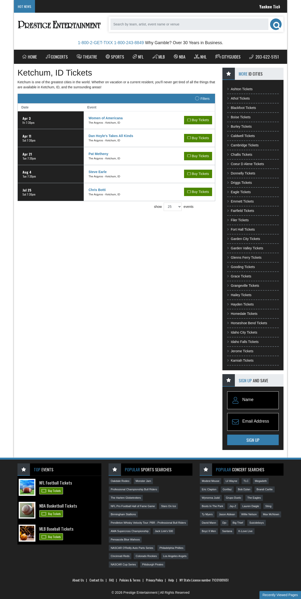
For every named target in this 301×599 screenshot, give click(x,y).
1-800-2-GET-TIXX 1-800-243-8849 (111, 42)
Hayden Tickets (240, 304)
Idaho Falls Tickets (243, 342)
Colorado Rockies (146, 556)
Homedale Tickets (242, 314)
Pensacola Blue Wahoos (125, 539)
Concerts (57, 57)
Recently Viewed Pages (280, 595)
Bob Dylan (244, 489)
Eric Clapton (209, 489)
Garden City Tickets (243, 239)
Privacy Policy (154, 579)
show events (173, 207)
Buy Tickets (51, 490)
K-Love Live (245, 531)
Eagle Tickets (239, 192)
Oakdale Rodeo (120, 480)
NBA (179, 57)
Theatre (87, 57)
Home (29, 57)
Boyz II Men (209, 531)
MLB (158, 57)
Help (171, 579)
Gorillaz (227, 489)
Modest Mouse (210, 480)
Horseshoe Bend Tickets (247, 323)
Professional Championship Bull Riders (134, 489)
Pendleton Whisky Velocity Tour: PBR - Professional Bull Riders (148, 522)
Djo (224, 522)
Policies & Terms (129, 579)
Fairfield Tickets (240, 211)
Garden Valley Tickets (245, 248)
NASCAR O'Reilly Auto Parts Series (132, 547)
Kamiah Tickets (240, 360)
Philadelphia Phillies (171, 547)
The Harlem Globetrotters (126, 497)
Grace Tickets (239, 276)
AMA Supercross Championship (130, 531)
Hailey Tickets (239, 295)
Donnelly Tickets (241, 173)
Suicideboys (256, 522)
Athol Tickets (238, 98)
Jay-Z (232, 506)
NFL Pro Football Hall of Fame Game (133, 506)
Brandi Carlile (264, 489)
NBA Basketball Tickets (58, 506)
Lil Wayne (231, 480)
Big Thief (238, 522)
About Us (78, 579)
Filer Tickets (238, 220)
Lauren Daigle (250, 506)
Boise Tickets (238, 117)
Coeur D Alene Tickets (245, 164)
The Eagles (254, 497)
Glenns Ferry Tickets (244, 257)
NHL (200, 57)
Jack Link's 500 (164, 531)
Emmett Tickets (240, 201)
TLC (246, 480)
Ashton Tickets (240, 89)
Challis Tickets (239, 154)
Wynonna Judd (211, 497)
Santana (227, 531)
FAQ (111, 579)
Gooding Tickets (241, 267)
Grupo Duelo (233, 497)
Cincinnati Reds (120, 556)
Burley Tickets (239, 126)
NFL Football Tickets (55, 482)
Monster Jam (143, 480)
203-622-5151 (264, 57)
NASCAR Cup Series (123, 564)
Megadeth (261, 480)
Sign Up (253, 440)
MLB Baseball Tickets (56, 529)
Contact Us (96, 579)
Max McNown (271, 514)
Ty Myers (207, 514)
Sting (268, 506)
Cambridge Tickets (243, 145)
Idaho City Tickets (242, 332)
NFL (138, 57)
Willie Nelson (249, 514)
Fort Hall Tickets (241, 229)
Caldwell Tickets (241, 136)
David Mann (209, 522)
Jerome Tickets (240, 351)
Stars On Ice (168, 506)
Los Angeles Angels (175, 556)
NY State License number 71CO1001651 (204, 579)
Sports (115, 57)
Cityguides (228, 57)
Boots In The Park (212, 506)
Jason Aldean (227, 514)
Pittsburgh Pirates (152, 564)
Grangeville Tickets (243, 286)
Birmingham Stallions (123, 514)
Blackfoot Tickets (241, 108)
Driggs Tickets (239, 183)
